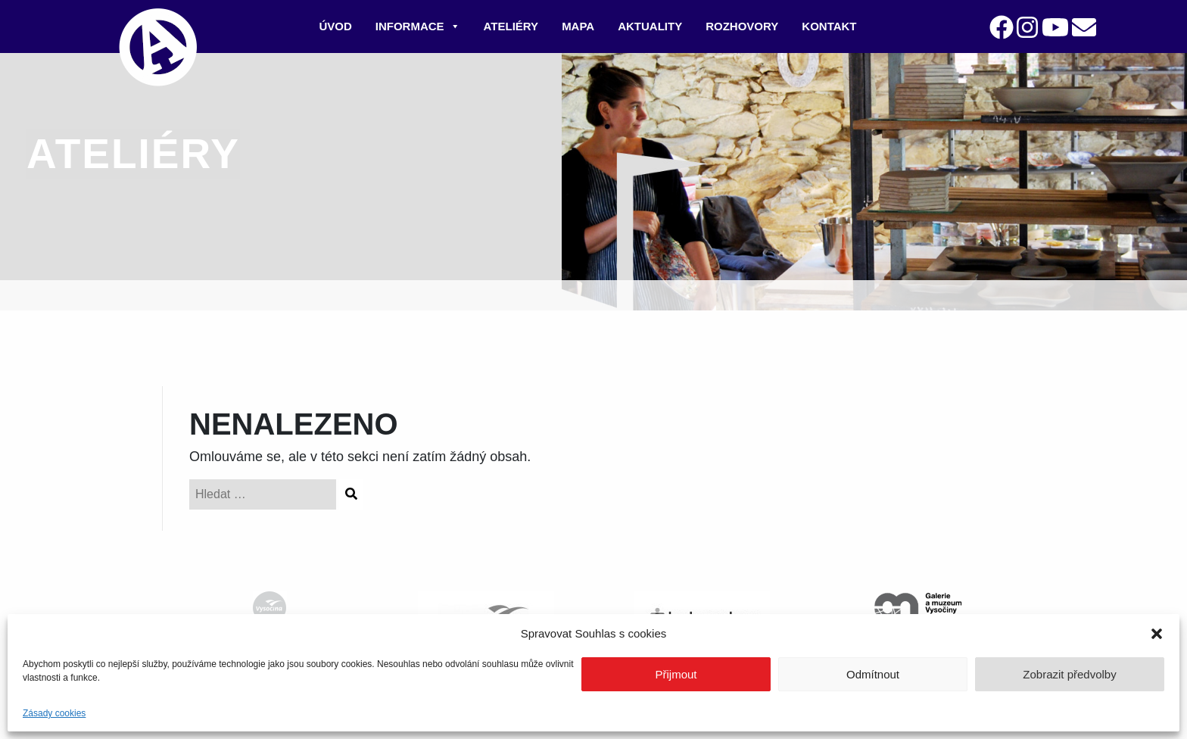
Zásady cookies (54, 713)
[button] (1156, 633)
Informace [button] (417, 26)
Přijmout (675, 674)
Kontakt (829, 26)
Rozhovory (742, 26)
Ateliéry (511, 26)
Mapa (578, 26)
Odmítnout (872, 674)
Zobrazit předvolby (1069, 674)
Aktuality (650, 26)
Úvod (335, 26)
